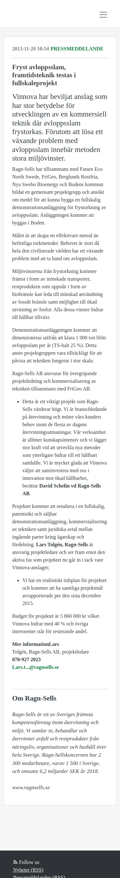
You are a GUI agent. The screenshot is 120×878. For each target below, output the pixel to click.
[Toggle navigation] (103, 15)
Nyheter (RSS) (28, 870)
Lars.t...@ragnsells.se (35, 667)
